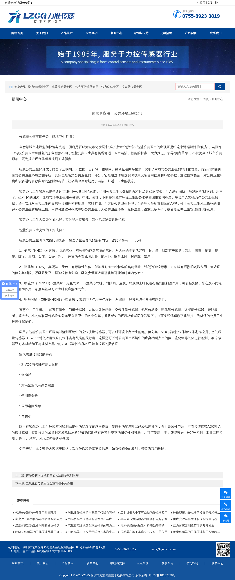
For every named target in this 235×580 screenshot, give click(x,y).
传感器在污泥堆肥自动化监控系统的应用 (52, 475)
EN (216, 2)
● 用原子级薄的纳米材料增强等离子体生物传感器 (143, 525)
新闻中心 (116, 33)
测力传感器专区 (38, 86)
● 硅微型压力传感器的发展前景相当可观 (195, 512)
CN (210, 2)
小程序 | (202, 2)
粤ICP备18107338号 (162, 575)
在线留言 (191, 33)
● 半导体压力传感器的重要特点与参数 (142, 519)
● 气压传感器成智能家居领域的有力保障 (90, 525)
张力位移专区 (110, 86)
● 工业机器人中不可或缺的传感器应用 (142, 512)
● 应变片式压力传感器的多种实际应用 (37, 519)
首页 (206, 99)
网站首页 (17, 33)
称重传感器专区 (62, 86)
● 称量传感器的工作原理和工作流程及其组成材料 (195, 531)
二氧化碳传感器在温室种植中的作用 (49, 483)
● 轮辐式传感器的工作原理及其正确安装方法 (38, 531)
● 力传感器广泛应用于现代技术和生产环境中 (90, 531)
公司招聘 (166, 33)
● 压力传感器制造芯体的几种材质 (192, 525)
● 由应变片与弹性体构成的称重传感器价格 (195, 519)
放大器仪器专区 (132, 86)
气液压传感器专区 (86, 86)
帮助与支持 (141, 33)
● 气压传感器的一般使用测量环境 (34, 512)
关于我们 (42, 33)
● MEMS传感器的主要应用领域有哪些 (90, 512)
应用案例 (91, 33)
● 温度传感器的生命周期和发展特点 (36, 525)
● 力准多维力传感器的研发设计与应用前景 (90, 519)
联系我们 (216, 33)
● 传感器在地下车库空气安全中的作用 (142, 531)
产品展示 (67, 33)
